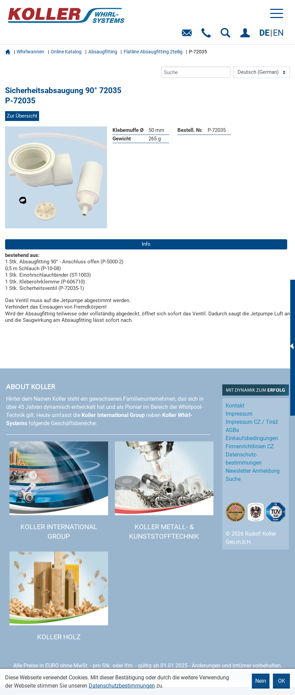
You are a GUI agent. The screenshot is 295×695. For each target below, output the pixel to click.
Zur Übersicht (22, 116)
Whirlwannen (30, 51)
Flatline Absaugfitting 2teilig (153, 51)
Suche (233, 479)
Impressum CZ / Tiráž (252, 422)
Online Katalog (66, 51)
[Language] (261, 72)
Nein (260, 681)
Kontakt (235, 405)
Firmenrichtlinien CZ (250, 446)
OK (281, 681)
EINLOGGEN (246, 35)
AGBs (232, 430)
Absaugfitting (102, 51)
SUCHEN (227, 35)
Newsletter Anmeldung (253, 471)
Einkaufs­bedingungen (252, 438)
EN (278, 33)
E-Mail (188, 35)
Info (146, 244)
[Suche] (195, 72)
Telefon (207, 35)
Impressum (239, 414)
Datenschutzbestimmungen (122, 685)
